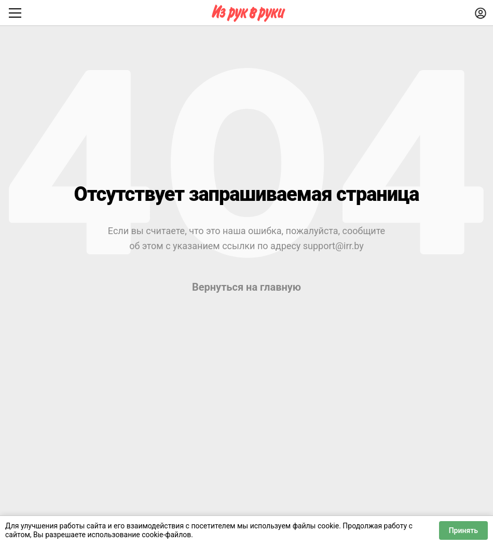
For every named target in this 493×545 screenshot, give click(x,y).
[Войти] (480, 13)
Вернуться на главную (246, 287)
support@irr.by (333, 245)
